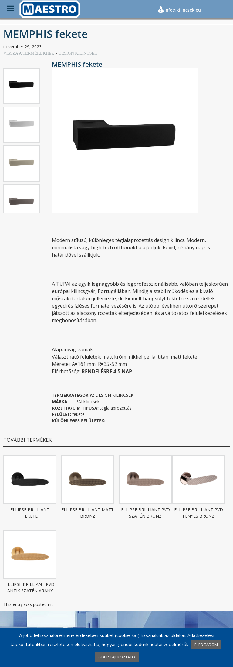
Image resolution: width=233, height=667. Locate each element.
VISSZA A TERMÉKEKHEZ (29, 53)
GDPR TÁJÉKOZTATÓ (116, 657)
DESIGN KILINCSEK (77, 53)
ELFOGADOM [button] (206, 644)
